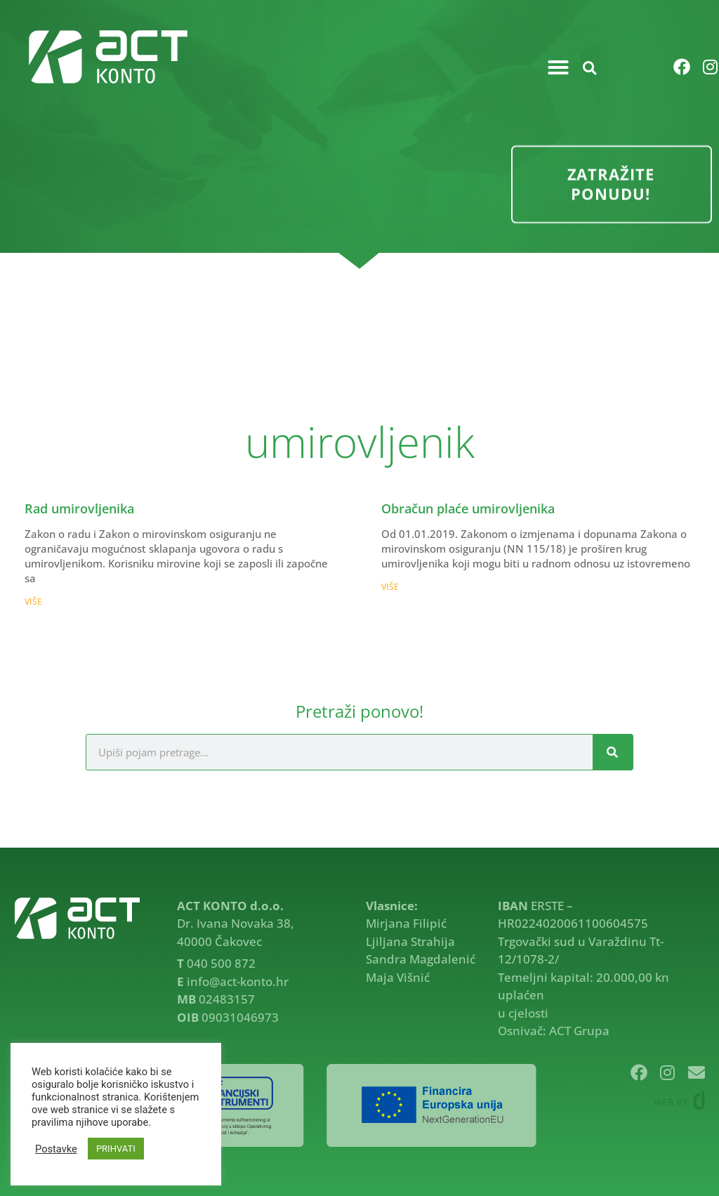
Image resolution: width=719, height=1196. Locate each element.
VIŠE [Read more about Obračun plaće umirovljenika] (390, 587)
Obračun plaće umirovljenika (468, 508)
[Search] (613, 752)
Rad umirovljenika (79, 508)
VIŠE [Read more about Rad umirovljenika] (33, 601)
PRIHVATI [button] (116, 1148)
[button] (558, 67)
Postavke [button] (56, 1149)
